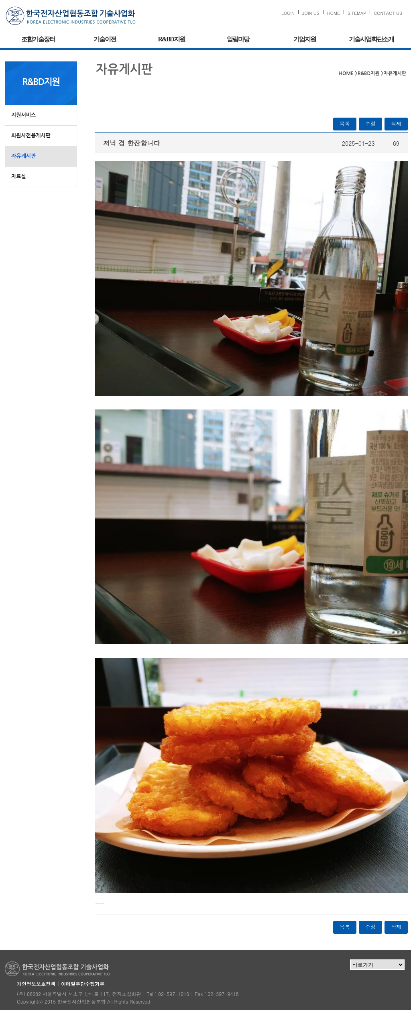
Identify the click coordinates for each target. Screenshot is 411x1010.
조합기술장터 (38, 39)
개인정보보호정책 (36, 983)
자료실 (18, 176)
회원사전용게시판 (31, 135)
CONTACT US (388, 13)
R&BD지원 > (371, 73)
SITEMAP (357, 13)
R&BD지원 (171, 39)
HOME (333, 13)
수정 (370, 123)
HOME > (348, 73)
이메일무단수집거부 (82, 983)
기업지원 (304, 39)
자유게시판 (23, 156)
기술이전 (105, 39)
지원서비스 (23, 115)
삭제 (396, 123)
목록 (345, 123)
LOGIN (288, 13)
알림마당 (238, 39)
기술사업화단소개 (371, 39)
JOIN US (310, 13)
